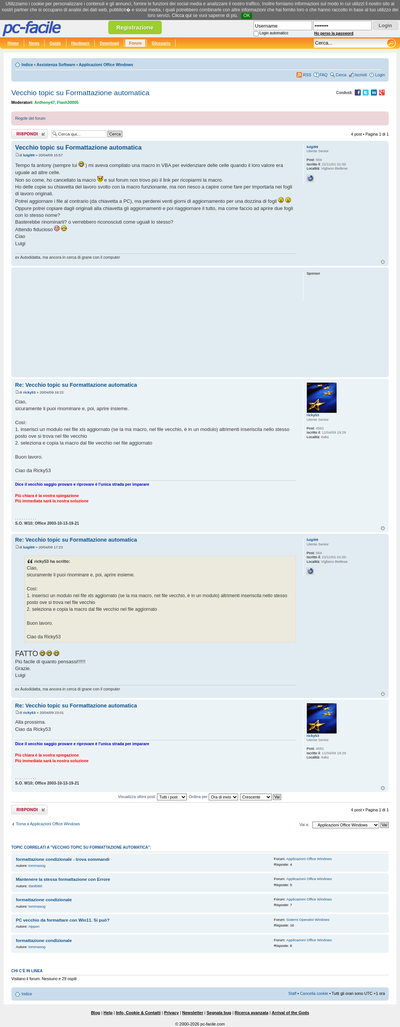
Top (383, 262)
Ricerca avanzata (251, 1012)
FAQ (324, 75)
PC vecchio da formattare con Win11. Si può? (62, 920)
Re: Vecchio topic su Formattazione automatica (76, 385)
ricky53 (29, 392)
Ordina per (213, 796)
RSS (307, 75)
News (34, 43)
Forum (135, 43)
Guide (55, 43)
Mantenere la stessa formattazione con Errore (63, 879)
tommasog (37, 865)
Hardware (80, 43)
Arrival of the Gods (290, 1012)
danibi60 (35, 886)
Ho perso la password (334, 33)
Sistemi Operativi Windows (307, 919)
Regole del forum (30, 118)
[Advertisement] (155, 322)
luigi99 (28, 155)
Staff (292, 993)
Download (109, 43)
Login (380, 75)
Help (107, 1012)
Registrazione (134, 27)
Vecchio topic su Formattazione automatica (80, 93)
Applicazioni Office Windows (106, 64)
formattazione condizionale (44, 899)
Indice (27, 64)
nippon (34, 926)
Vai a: (304, 824)
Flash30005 (67, 102)
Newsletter (192, 1012)
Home (13, 43)
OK (246, 15)
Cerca (341, 75)
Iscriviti (361, 75)
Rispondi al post (29, 134)
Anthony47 (44, 102)
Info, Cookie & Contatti (138, 1012)
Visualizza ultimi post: (152, 796)
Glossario (161, 43)
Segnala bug (218, 1012)
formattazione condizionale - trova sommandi (62, 859)
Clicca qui (182, 15)
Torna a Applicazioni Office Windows (48, 824)
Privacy (171, 1012)
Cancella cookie (314, 993)
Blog (95, 1012)
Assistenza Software (56, 64)
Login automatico (274, 33)
